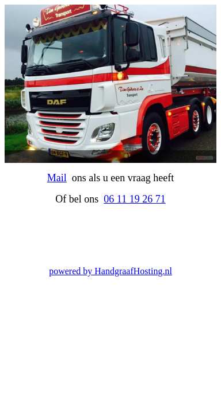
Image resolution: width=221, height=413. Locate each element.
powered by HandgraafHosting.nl (110, 271)
